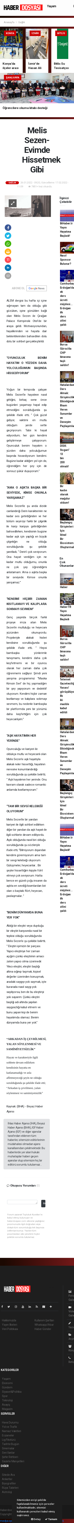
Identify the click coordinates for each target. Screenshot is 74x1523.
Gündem (7, 1387)
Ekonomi (7, 1383)
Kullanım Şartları (44, 1320)
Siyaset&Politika (12, 1391)
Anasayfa (9, 22)
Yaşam (51, 6)
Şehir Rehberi (10, 1457)
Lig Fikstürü (9, 1439)
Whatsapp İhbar (44, 1324)
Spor (5, 1396)
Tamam (51, 1519)
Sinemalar (8, 1448)
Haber (64, 587)
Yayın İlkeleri (9, 1324)
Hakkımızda (9, 1320)
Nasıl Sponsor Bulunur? (65, 259)
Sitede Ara (8, 1474)
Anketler (7, 1479)
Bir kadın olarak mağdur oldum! (65, 494)
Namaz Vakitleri (11, 1431)
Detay (36, 1519)
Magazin (7, 1409)
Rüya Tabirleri (10, 1487)
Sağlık (21, 22)
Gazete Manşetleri (13, 1461)
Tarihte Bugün (10, 1444)
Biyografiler (9, 1483)
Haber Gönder (43, 1329)
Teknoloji (7, 1400)
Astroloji (7, 1492)
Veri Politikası (10, 1329)
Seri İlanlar (8, 1452)
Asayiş (6, 1404)
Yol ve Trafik (9, 1426)
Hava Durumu (10, 1422)
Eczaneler (8, 1435)
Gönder (44, 1203)
